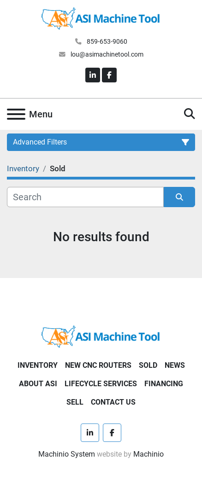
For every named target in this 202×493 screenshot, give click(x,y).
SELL (74, 402)
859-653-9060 (106, 41)
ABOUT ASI (38, 383)
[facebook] (109, 75)
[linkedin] (92, 75)
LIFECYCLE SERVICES (101, 383)
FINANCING (163, 383)
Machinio (148, 454)
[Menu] (16, 114)
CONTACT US (113, 402)
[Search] (85, 197)
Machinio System (66, 454)
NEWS (175, 365)
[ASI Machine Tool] (101, 335)
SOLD (148, 365)
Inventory (38, 365)
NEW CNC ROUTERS (98, 365)
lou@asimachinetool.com (106, 54)
